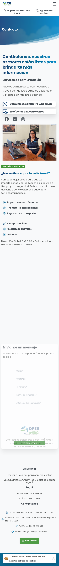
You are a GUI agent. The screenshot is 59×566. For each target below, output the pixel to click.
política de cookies (27, 561)
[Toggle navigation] (54, 4)
